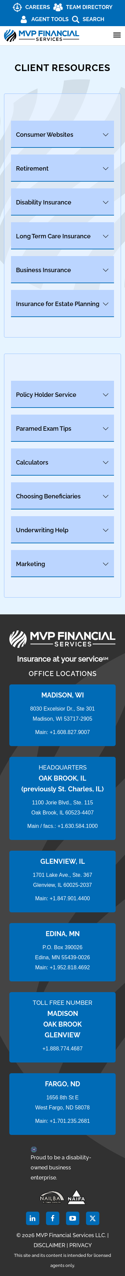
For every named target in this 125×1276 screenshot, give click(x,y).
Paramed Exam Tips (43, 428)
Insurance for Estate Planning (57, 303)
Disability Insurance (43, 202)
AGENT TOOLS (50, 19)
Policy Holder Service (46, 394)
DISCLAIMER (49, 1245)
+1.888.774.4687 (62, 1048)
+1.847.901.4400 (69, 898)
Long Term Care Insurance (53, 236)
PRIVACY (80, 1245)
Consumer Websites (44, 134)
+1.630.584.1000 (78, 826)
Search (93, 19)
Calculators (32, 462)
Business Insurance (43, 270)
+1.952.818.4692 (70, 967)
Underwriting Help (42, 530)
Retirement (32, 168)
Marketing (30, 563)
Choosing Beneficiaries (48, 496)
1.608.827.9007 (71, 732)
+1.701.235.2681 (70, 1121)
